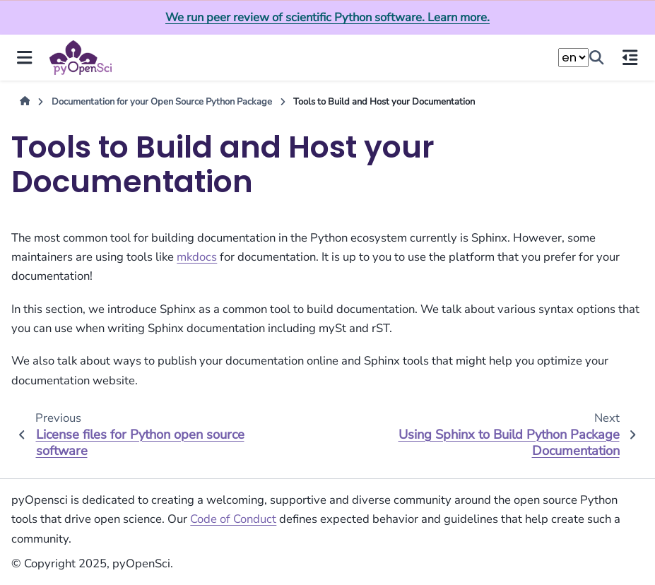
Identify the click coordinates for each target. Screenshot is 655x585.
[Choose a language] (573, 57)
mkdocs (197, 257)
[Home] (25, 102)
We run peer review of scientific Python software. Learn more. (327, 17)
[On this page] (630, 57)
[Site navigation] (24, 57)
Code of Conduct (233, 519)
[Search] (597, 57)
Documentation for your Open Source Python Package (162, 101)
